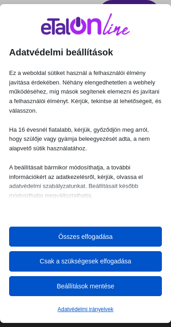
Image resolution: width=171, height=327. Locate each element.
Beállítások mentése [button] (85, 286)
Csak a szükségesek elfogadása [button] (85, 261)
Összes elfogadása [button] (85, 236)
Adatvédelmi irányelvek (85, 309)
